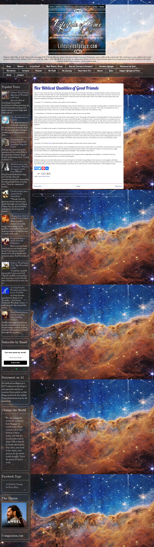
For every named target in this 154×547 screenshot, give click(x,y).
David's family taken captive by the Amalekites (19, 194)
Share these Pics (84, 70)
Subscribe (15, 363)
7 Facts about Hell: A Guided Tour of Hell (19, 217)
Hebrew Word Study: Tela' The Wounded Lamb (19, 266)
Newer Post (37, 186)
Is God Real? (35, 66)
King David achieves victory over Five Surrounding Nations (19, 316)
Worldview (11, 70)
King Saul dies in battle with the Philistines (17, 241)
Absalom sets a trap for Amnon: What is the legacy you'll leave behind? (19, 168)
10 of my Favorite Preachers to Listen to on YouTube (18, 290)
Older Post (118, 186)
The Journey (67, 70)
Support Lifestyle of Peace (129, 70)
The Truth (52, 70)
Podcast (38, 70)
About (8, 75)
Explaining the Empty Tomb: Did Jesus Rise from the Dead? (18, 143)
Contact (20, 75)
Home (8, 66)
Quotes (100, 70)
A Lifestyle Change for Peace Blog (14, 486)
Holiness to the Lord (128, 66)
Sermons (25, 70)
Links (111, 70)
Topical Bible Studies (44, 176)
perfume (50, 143)
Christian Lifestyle (106, 66)
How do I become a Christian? (81, 66)
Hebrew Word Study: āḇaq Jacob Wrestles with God (19, 95)
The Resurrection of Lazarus (19, 118)
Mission (20, 66)
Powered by (15, 369)
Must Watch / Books (54, 66)
